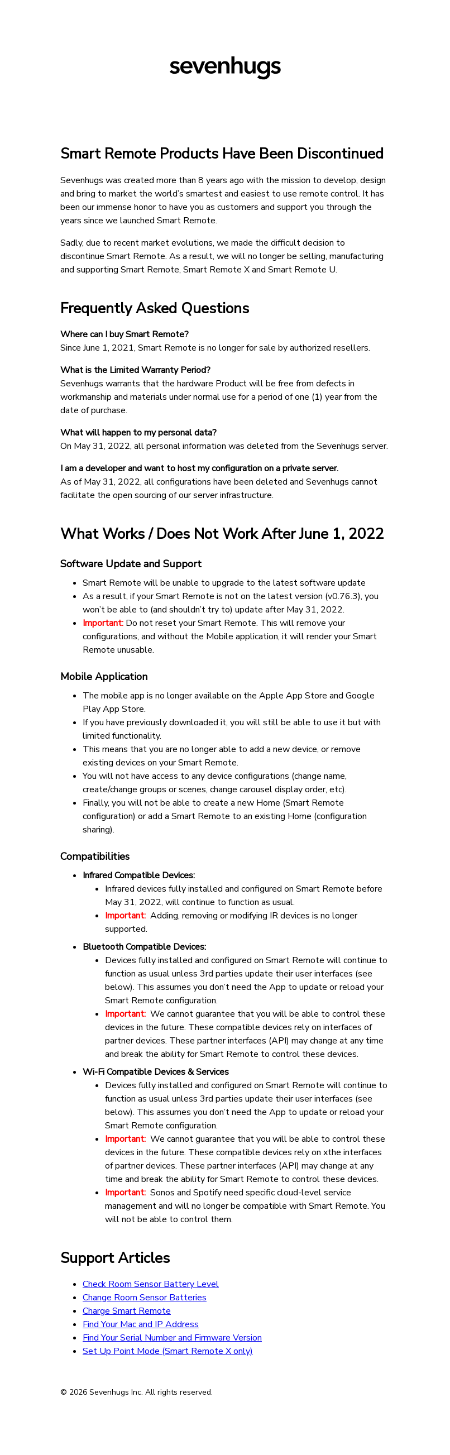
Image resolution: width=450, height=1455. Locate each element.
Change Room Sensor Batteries (145, 1297)
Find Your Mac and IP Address (141, 1324)
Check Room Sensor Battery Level (151, 1284)
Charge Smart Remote (127, 1311)
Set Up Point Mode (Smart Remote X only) (168, 1351)
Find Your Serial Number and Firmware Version (172, 1338)
